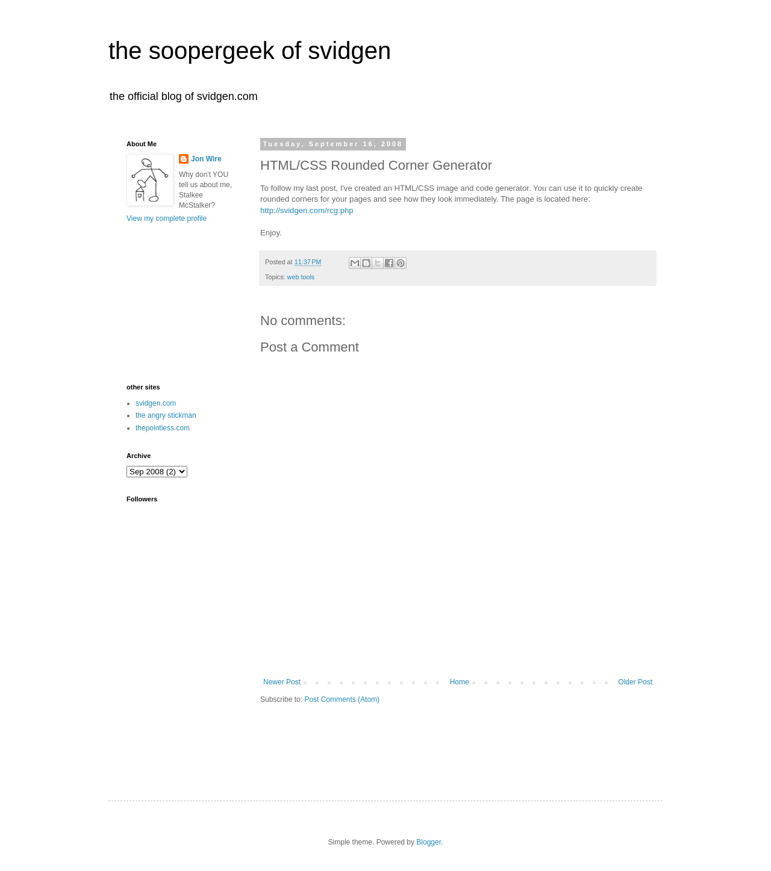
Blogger (428, 842)
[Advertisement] (458, 645)
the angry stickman (166, 415)
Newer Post (282, 682)
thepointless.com (163, 428)
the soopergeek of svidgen (249, 50)
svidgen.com (156, 403)
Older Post (635, 682)
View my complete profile (166, 218)
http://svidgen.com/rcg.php (307, 210)
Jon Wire (206, 159)
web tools (301, 277)
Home (459, 682)
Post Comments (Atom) (341, 699)
